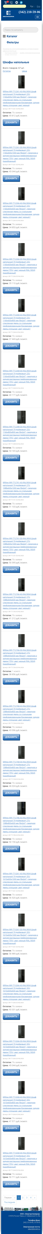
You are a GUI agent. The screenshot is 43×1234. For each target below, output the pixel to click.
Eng (38, 6)
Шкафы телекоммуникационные (30, 53)
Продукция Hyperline (11, 53)
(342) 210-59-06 (29, 12)
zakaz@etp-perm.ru (34, 1229)
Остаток (7, 71)
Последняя (9, 1202)
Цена (24, 71)
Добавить (11, 122)
